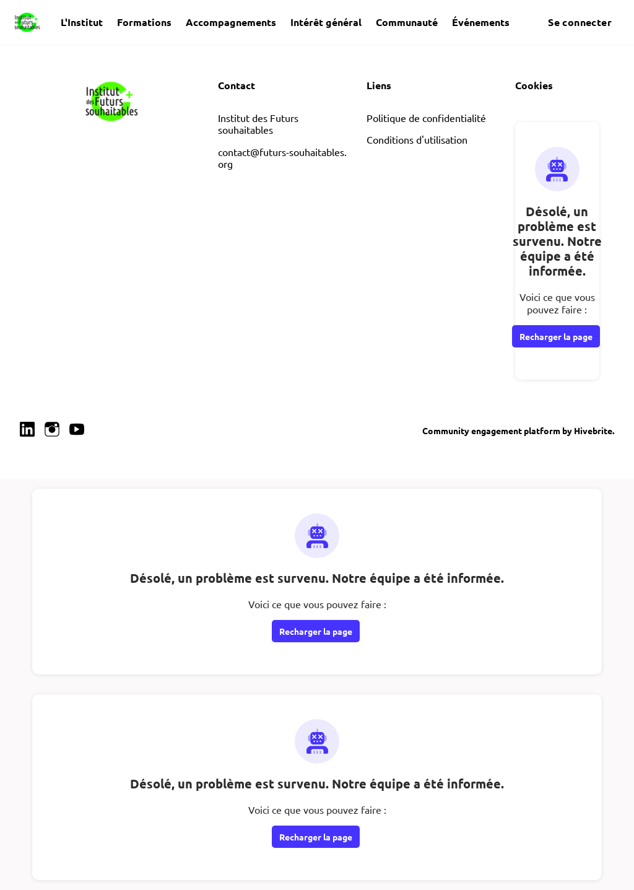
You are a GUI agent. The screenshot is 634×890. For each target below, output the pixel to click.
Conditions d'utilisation (417, 139)
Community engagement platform (491, 430)
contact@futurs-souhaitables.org (282, 158)
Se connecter (580, 21)
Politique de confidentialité (426, 117)
